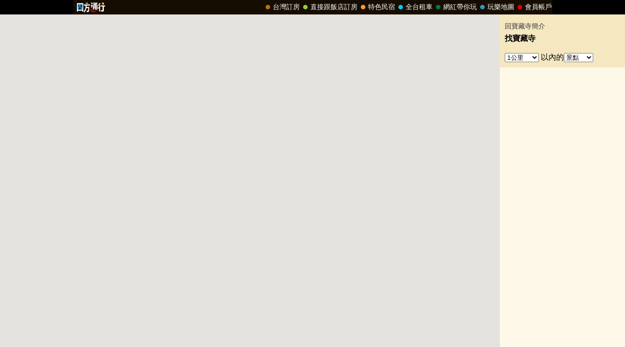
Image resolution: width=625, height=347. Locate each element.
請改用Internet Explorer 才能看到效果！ (312, 7)
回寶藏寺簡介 (525, 26)
